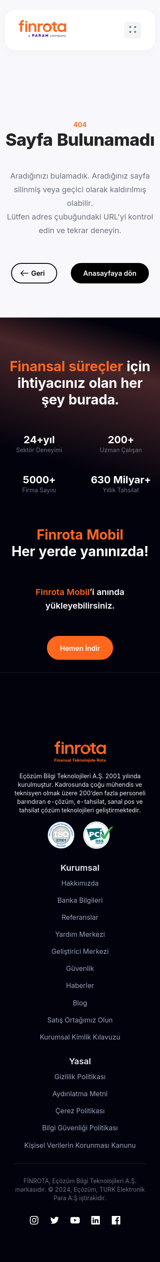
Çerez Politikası (80, 1110)
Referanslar (80, 917)
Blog (80, 1003)
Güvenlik (80, 968)
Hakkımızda (80, 883)
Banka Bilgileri (79, 900)
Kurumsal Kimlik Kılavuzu (80, 1037)
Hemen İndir (80, 648)
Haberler (80, 985)
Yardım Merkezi (80, 934)
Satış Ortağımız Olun (80, 1020)
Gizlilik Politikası (80, 1076)
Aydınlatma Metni (80, 1093)
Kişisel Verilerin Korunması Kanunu (80, 1145)
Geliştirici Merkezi (79, 951)
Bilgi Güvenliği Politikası (80, 1127)
